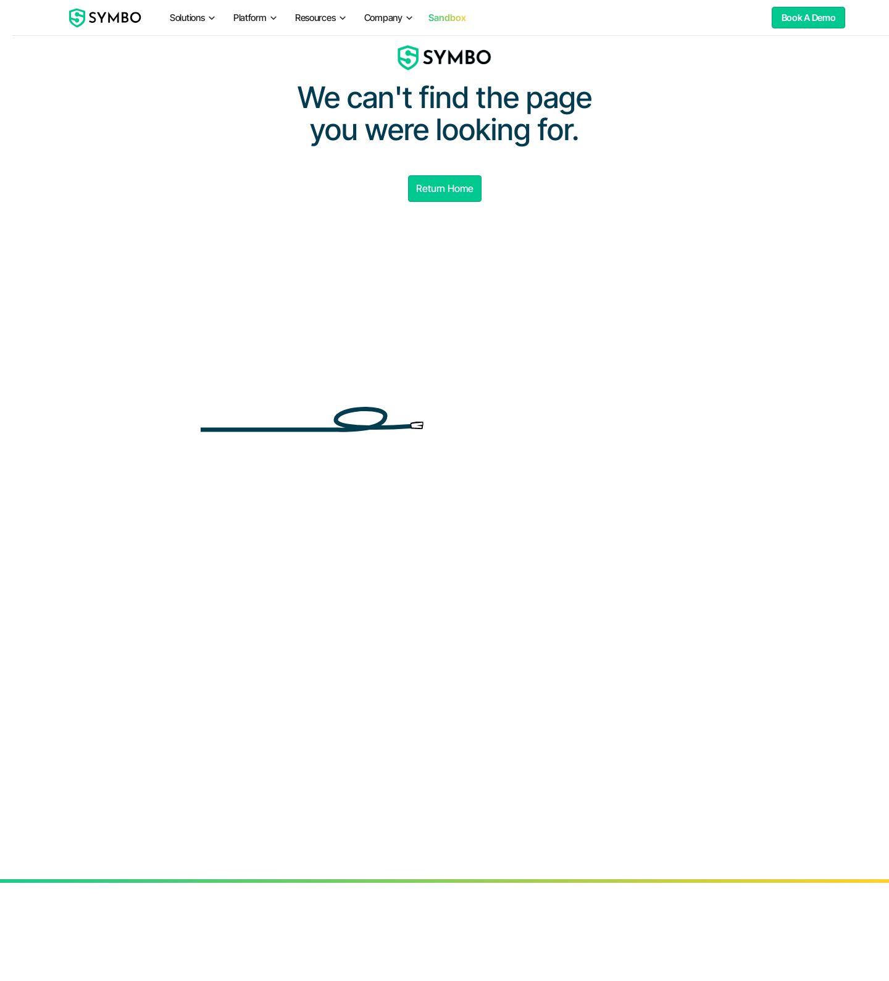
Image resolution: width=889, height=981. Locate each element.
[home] (106, 17)
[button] (193, 17)
